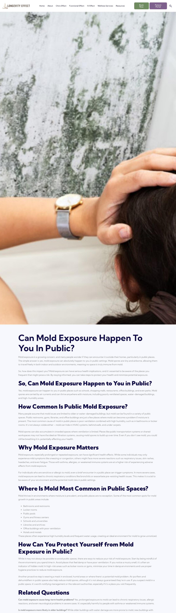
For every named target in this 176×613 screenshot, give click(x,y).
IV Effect (91, 6)
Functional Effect (76, 6)
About (50, 6)
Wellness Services (105, 6)
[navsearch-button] (170, 6)
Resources (120, 6)
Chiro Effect (61, 6)
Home (42, 6)
